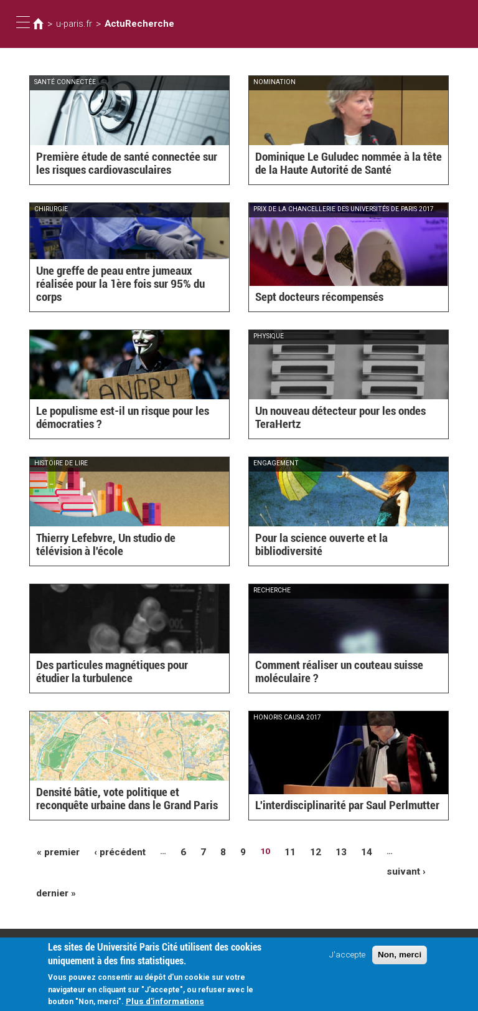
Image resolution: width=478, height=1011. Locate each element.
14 (349, 851)
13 (325, 851)
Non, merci (399, 957)
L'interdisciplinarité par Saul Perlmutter (335, 806)
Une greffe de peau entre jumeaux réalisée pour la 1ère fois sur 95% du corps (123, 292)
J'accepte (347, 957)
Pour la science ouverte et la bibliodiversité (344, 552)
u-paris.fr (71, 23)
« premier (56, 851)
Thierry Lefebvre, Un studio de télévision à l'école (122, 546)
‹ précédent (112, 851)
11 (276, 851)
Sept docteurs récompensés (312, 298)
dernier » (54, 870)
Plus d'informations (165, 1004)
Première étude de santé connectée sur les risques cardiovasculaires (123, 165)
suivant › (406, 851)
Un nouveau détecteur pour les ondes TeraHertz (331, 419)
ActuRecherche (130, 23)
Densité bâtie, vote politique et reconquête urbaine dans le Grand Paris (123, 800)
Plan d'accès (43, 938)
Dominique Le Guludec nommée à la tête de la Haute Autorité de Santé (345, 165)
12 (301, 851)
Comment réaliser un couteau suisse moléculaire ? (329, 673)
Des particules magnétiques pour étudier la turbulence (124, 673)
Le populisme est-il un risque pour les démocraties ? (112, 419)
